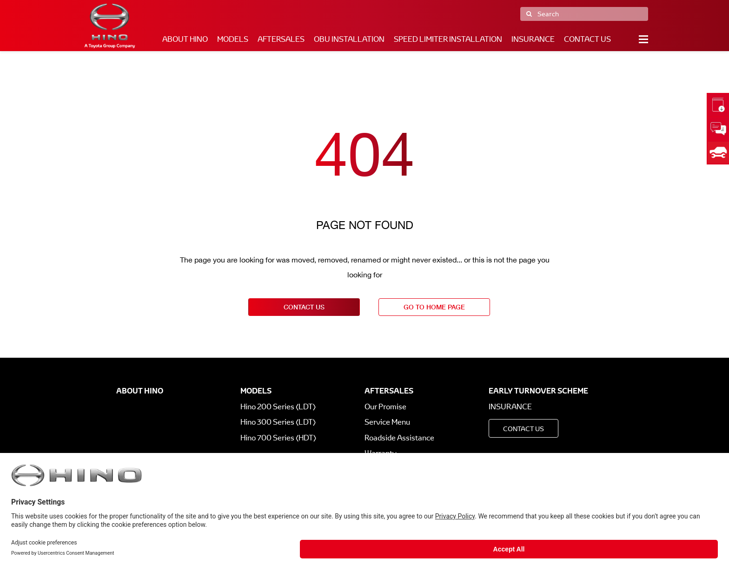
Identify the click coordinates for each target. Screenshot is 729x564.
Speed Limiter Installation (448, 39)
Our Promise (385, 407)
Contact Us (587, 39)
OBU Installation (349, 39)
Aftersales (281, 39)
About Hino (185, 39)
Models (232, 39)
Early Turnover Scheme (538, 391)
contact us (304, 307)
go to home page (434, 307)
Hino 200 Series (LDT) (278, 407)
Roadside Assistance (399, 438)
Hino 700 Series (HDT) (278, 438)
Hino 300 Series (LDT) (278, 422)
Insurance (533, 39)
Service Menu (387, 422)
